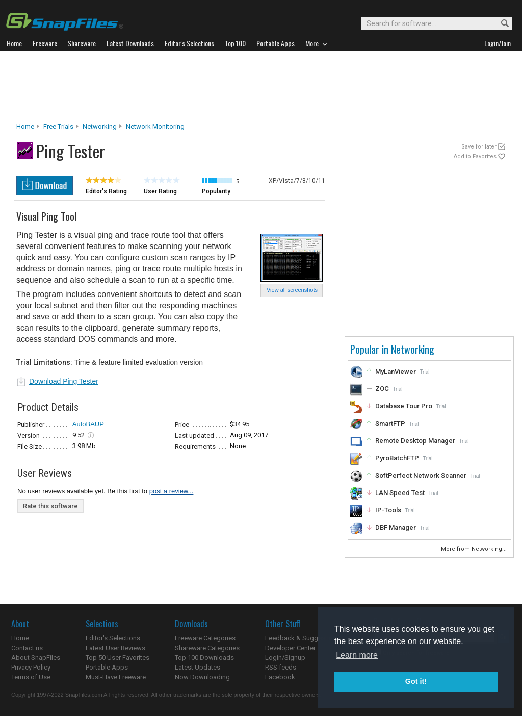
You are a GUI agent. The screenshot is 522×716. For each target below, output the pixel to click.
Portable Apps (107, 667)
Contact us (27, 648)
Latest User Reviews (115, 648)
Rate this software (50, 506)
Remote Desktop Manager (415, 441)
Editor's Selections (113, 638)
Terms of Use (30, 677)
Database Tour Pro (403, 406)
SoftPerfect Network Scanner (420, 475)
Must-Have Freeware (116, 677)
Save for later (479, 146)
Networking (100, 126)
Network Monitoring (155, 126)
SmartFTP (390, 423)
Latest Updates (197, 667)
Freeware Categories (205, 638)
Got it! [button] (416, 681)
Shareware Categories (207, 648)
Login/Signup (285, 657)
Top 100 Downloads (204, 657)
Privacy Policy (30, 667)
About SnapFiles (35, 657)
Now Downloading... (204, 677)
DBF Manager (395, 527)
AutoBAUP (88, 424)
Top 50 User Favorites (117, 657)
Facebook (280, 677)
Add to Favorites (475, 156)
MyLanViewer (395, 371)
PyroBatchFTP (397, 458)
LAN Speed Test (400, 493)
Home (25, 126)
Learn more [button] (357, 655)
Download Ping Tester (63, 381)
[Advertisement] (261, 86)
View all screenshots (292, 290)
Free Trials (58, 126)
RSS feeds (280, 667)
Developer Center (290, 648)
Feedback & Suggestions (302, 638)
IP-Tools (388, 510)
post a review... (171, 491)
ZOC (382, 388)
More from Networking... (474, 549)
